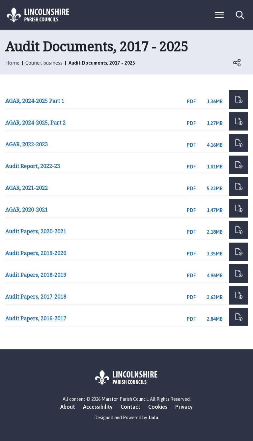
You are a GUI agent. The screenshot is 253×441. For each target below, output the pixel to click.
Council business (44, 63)
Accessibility (98, 407)
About (67, 407)
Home (12, 63)
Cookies (157, 407)
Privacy (184, 407)
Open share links (237, 63)
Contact (130, 407)
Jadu (153, 417)
